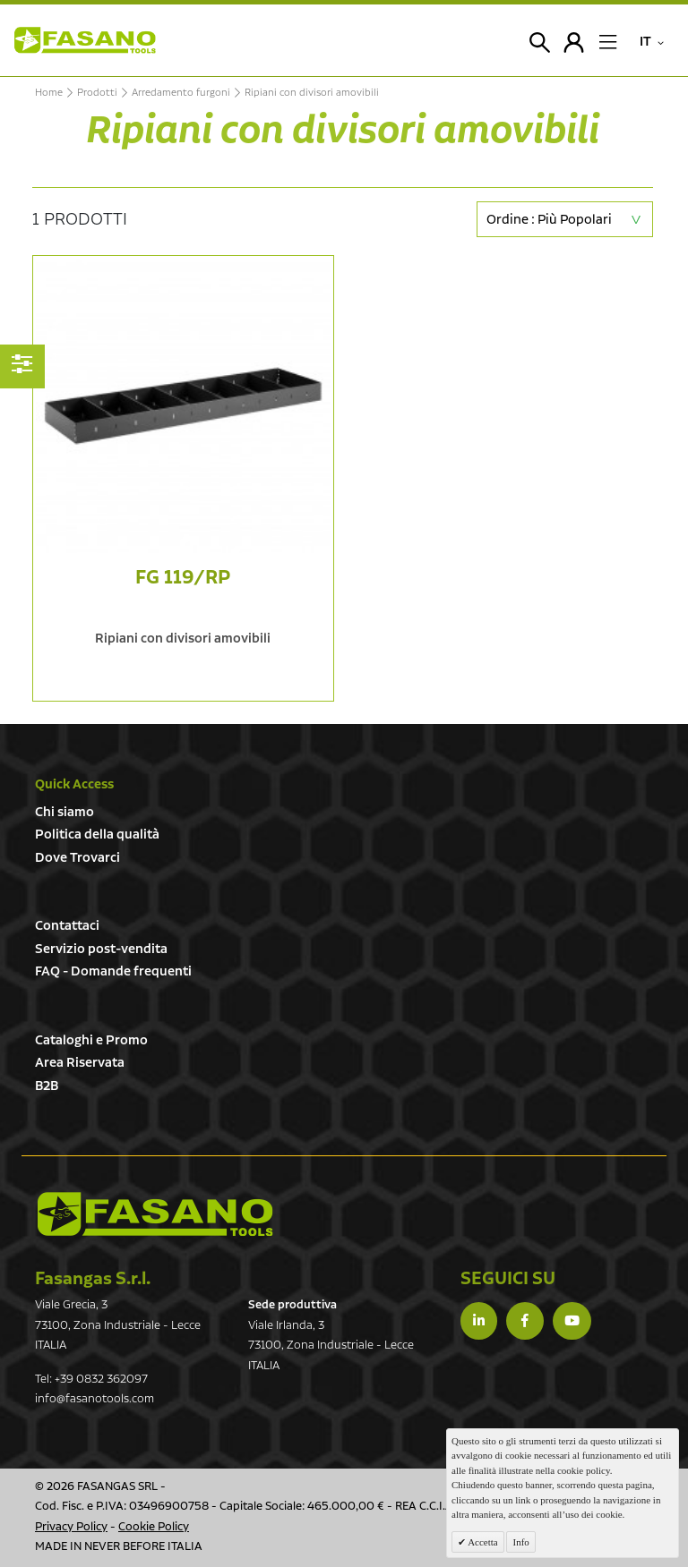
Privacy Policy (71, 1527)
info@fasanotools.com (94, 1399)
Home (49, 93)
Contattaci (67, 925)
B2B (46, 1086)
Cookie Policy (153, 1527)
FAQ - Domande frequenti (113, 971)
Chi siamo (64, 812)
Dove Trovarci (77, 857)
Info (520, 1542)
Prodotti (97, 93)
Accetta (482, 1542)
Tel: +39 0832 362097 (91, 1379)
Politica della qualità (97, 834)
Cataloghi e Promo (91, 1040)
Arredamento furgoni (181, 93)
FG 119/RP (182, 578)
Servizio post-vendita (101, 949)
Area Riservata (80, 1062)
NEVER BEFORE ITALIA (143, 1546)
